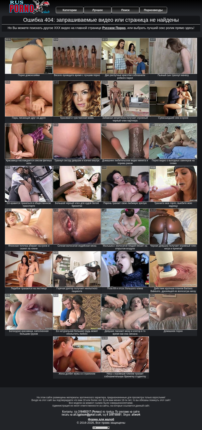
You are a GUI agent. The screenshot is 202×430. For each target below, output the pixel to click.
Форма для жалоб (101, 419)
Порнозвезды (153, 10)
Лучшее (97, 10)
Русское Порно (113, 28)
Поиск (125, 10)
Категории (70, 10)
